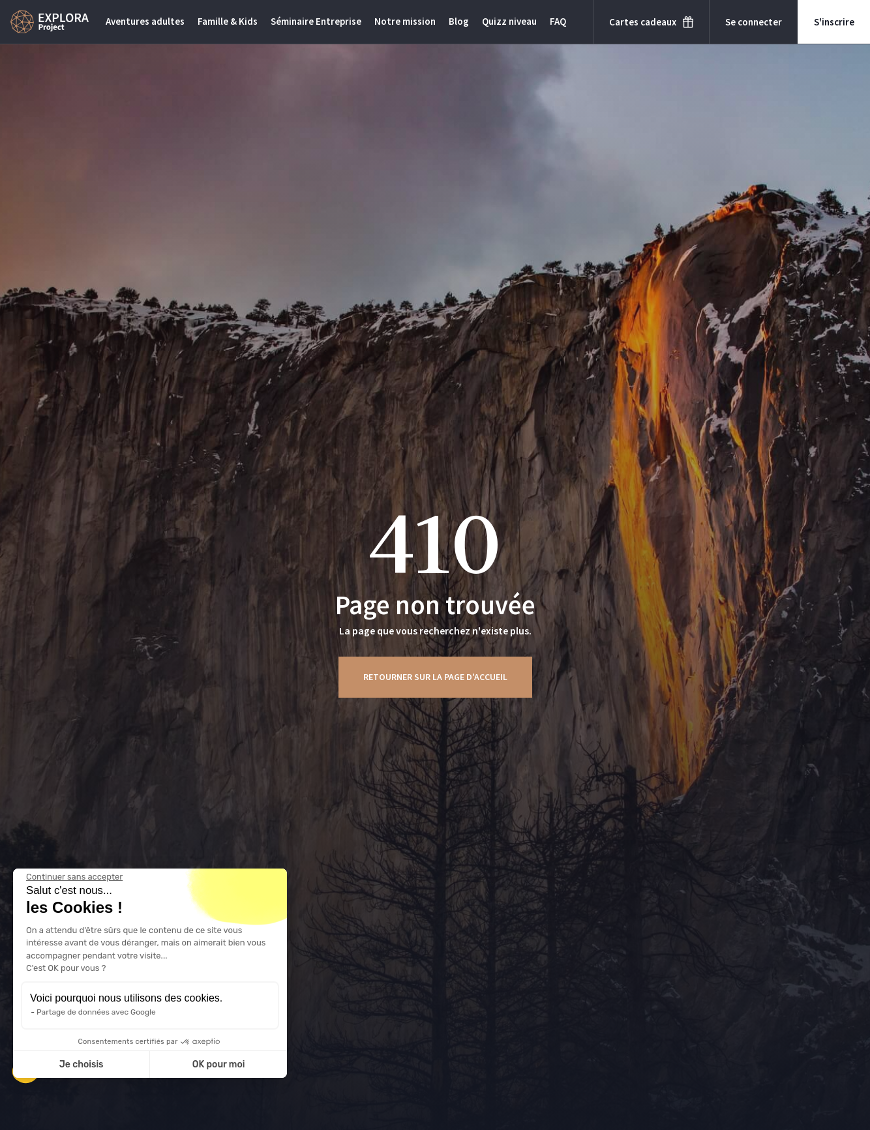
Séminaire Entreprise (316, 21)
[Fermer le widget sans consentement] (74, 877)
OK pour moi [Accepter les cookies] (218, 1064)
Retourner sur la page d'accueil (435, 677)
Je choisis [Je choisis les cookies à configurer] (81, 1064)
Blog (459, 21)
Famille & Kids (228, 21)
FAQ (558, 21)
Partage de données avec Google (96, 1012)
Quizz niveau (509, 21)
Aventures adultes (145, 21)
